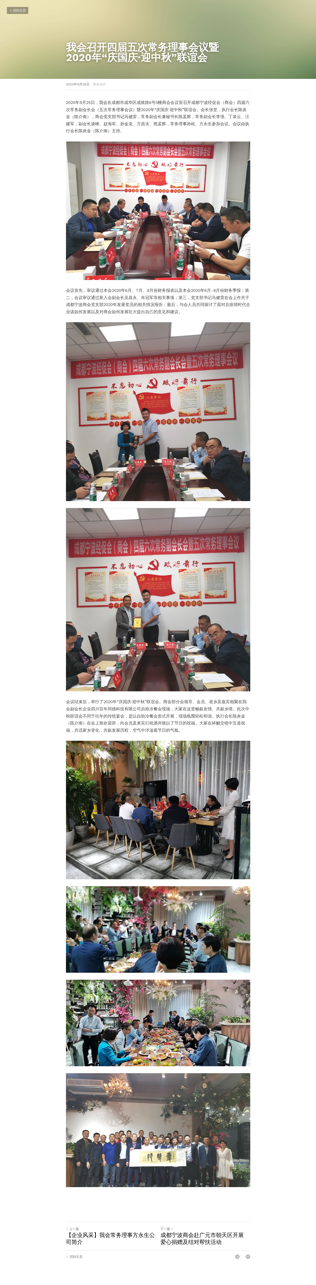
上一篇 (72, 1229)
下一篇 (166, 1229)
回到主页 (17, 10)
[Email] (248, 1256)
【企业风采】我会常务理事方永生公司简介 (110, 1238)
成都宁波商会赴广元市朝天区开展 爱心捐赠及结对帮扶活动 (202, 1238)
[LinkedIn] (237, 1256)
